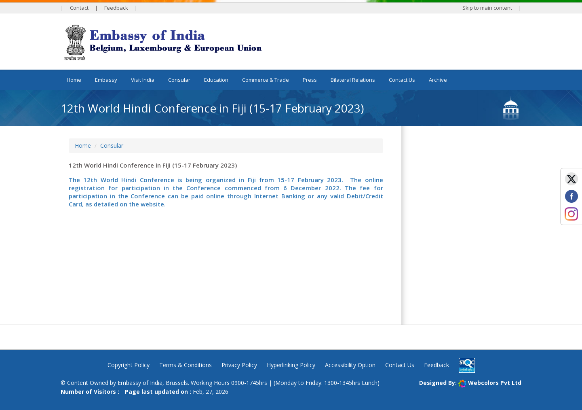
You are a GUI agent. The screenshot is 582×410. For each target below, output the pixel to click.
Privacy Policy (239, 365)
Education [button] (216, 79)
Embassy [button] (106, 79)
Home (74, 79)
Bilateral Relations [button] (353, 79)
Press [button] (310, 79)
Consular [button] (179, 79)
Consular (111, 145)
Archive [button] (438, 79)
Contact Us (402, 79)
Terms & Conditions (185, 365)
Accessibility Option (350, 365)
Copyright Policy (129, 365)
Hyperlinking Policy (291, 365)
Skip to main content (487, 7)
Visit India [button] (142, 79)
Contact (79, 7)
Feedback (116, 7)
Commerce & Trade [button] (265, 79)
